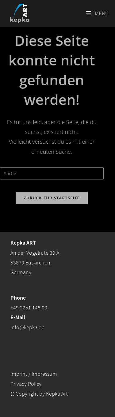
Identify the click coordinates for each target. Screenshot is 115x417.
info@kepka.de (27, 327)
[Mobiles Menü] (97, 13)
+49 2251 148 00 (28, 307)
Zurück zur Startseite (52, 198)
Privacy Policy (25, 383)
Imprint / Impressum (33, 373)
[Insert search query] (52, 173)
